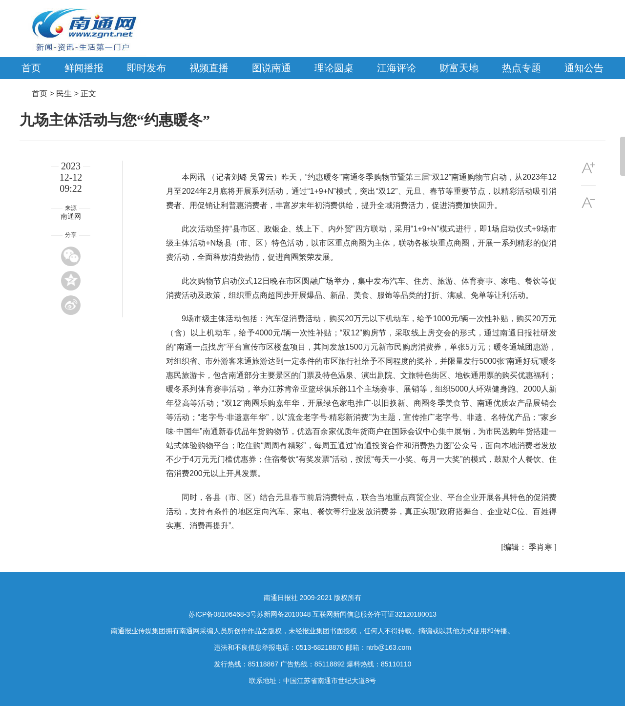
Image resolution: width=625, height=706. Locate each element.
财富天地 (459, 67)
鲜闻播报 (84, 67)
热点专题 (521, 67)
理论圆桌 (334, 67)
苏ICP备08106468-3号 (222, 614)
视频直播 (209, 67)
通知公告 (584, 67)
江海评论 (396, 67)
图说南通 (271, 67)
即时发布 (146, 67)
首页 (31, 67)
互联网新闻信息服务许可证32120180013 (374, 614)
